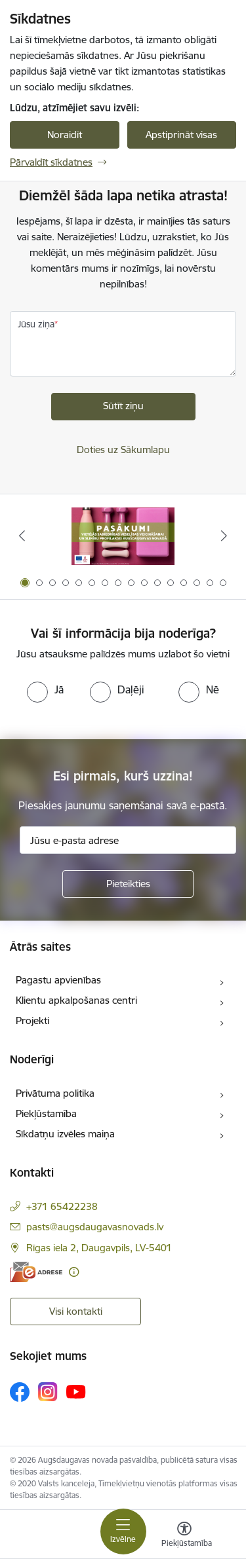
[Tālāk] (224, 535)
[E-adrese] (36, 1272)
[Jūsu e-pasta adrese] (128, 840)
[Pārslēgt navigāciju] (123, 1531)
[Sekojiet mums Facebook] (20, 1392)
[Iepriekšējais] (21, 535)
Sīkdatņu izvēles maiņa (65, 1134)
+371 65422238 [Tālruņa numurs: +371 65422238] (62, 1206)
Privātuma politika (55, 1093)
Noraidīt (64, 134)
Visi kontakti (75, 1311)
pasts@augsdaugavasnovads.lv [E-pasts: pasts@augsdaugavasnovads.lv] (94, 1226)
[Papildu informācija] (74, 1272)
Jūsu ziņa (36, 324)
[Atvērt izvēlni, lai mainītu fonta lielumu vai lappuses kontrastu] (184, 1536)
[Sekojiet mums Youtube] (76, 1391)
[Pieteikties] (128, 884)
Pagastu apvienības (58, 980)
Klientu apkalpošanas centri (76, 1000)
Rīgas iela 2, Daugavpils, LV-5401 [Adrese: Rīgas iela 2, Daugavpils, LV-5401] (99, 1247)
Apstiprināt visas (181, 134)
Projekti (32, 1020)
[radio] (45, 689)
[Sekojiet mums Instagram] (48, 1391)
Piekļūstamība (46, 1113)
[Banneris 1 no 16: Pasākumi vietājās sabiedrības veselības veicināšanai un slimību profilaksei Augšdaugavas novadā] (123, 536)
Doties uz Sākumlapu (123, 449)
